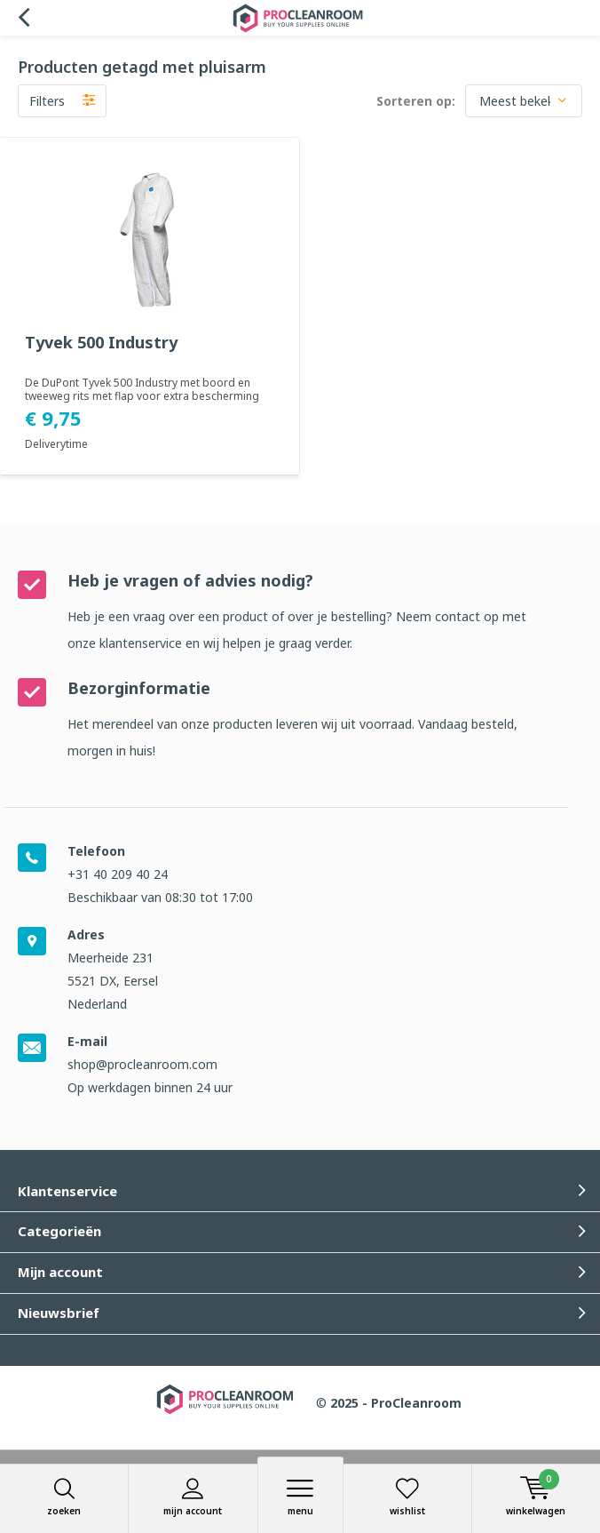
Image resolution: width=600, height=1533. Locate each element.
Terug (23, 18)
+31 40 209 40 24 (117, 874)
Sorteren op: (415, 100)
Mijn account (193, 1497)
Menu (300, 1497)
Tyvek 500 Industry (101, 343)
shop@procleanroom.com (142, 1064)
